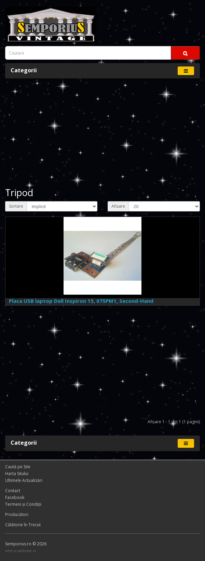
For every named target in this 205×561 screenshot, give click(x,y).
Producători (16, 514)
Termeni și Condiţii (23, 504)
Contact (12, 490)
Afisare (118, 206)
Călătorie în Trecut (23, 525)
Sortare (16, 206)
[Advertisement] (102, 133)
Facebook (14, 497)
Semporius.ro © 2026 (25, 544)
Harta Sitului (16, 473)
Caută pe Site (17, 467)
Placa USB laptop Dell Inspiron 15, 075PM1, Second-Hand (81, 300)
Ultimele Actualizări (23, 480)
